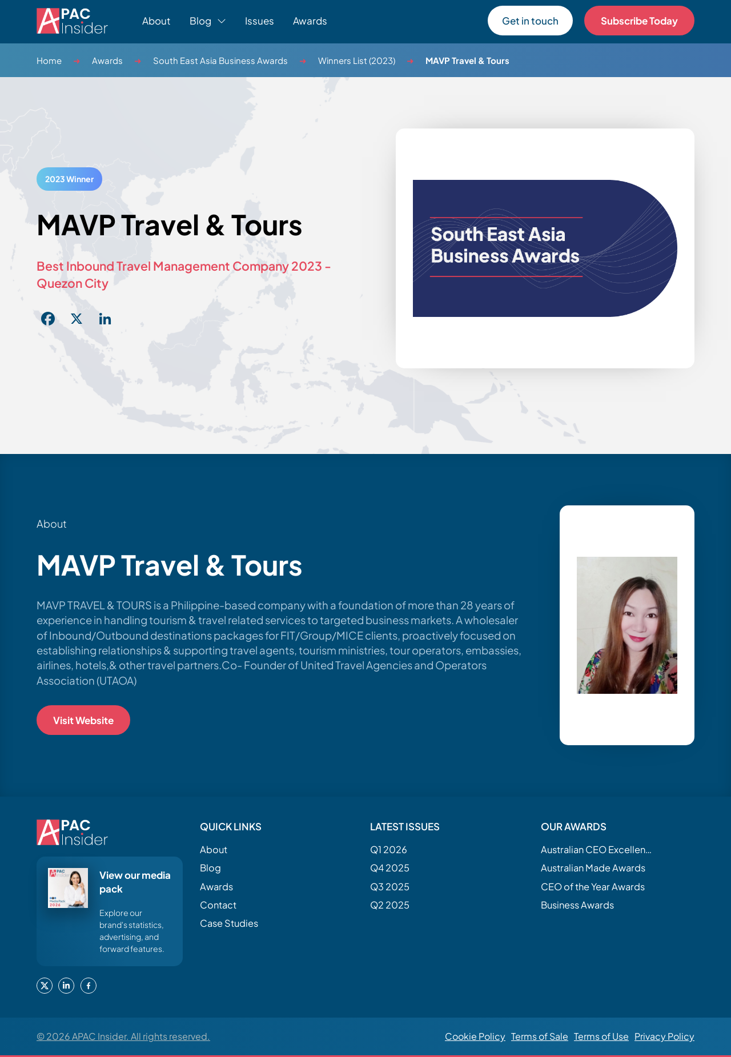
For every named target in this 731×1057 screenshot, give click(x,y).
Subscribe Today (639, 20)
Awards (310, 20)
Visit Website (83, 720)
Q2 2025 (389, 905)
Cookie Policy (475, 1036)
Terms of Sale (539, 1036)
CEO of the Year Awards (593, 887)
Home (49, 60)
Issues (259, 20)
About (156, 20)
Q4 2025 (389, 868)
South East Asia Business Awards (220, 60)
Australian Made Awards (593, 868)
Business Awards (577, 905)
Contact (218, 905)
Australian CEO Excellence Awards (598, 849)
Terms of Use (601, 1036)
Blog (210, 868)
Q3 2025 (389, 887)
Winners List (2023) (356, 60)
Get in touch (530, 20)
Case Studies (229, 923)
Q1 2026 (388, 849)
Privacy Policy (664, 1036)
